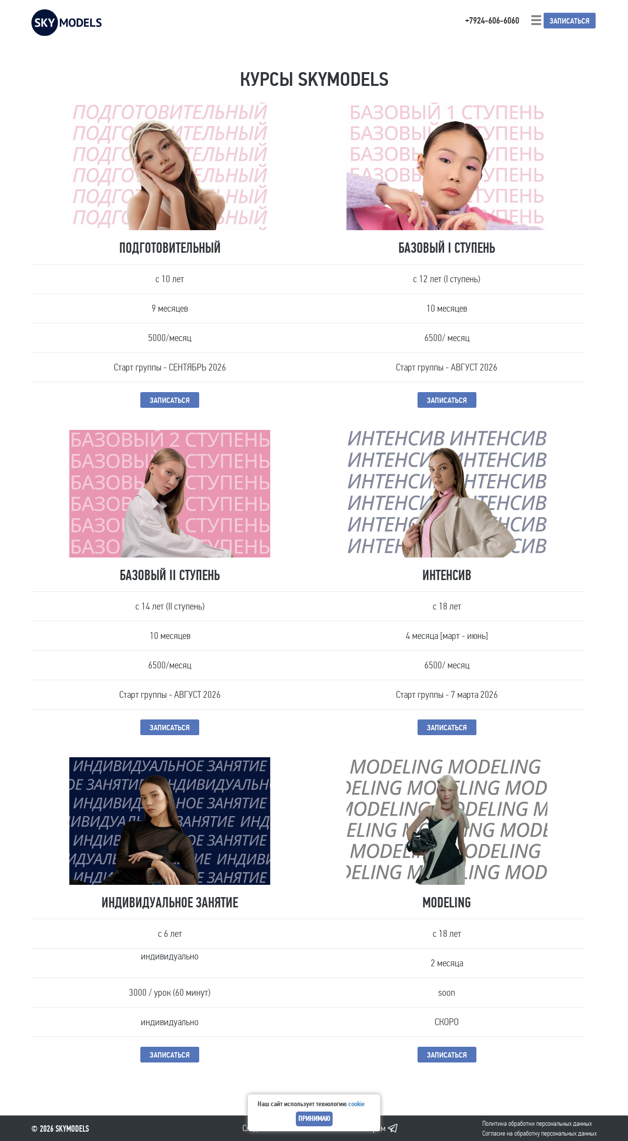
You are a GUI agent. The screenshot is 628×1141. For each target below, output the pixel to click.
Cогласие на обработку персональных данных (539, 1133)
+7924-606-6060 (492, 20)
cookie (356, 1104)
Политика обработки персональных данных (537, 1123)
